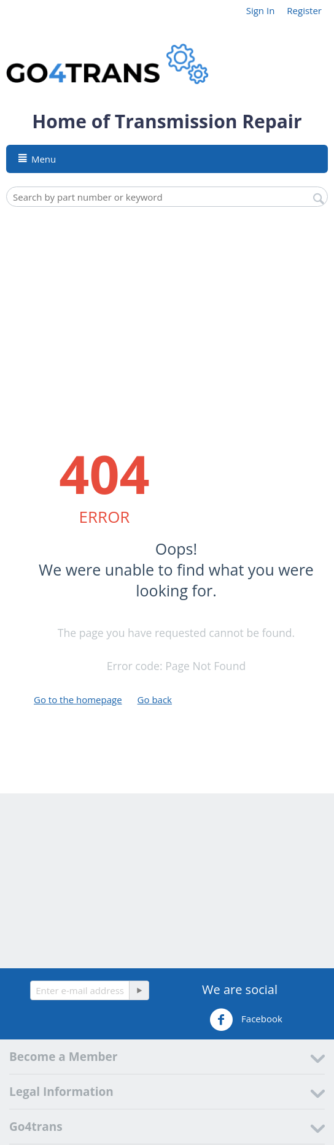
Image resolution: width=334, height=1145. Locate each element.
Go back (155, 699)
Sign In (260, 10)
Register (304, 10)
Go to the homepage (78, 699)
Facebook (245, 1019)
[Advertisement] (173, 305)
